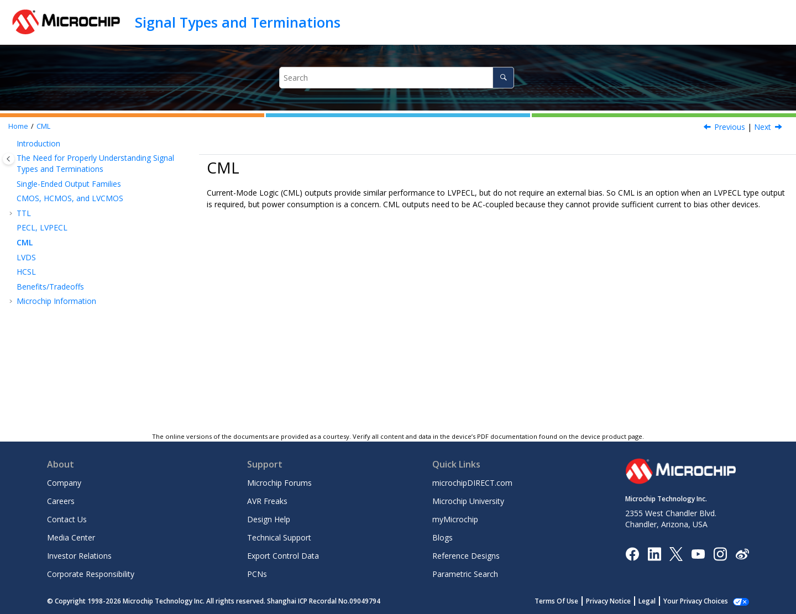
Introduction (38, 143)
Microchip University (468, 501)
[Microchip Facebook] (632, 553)
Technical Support (279, 537)
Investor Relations (79, 555)
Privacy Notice (620, 601)
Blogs (442, 537)
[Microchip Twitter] (676, 553)
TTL (24, 213)
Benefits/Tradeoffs (50, 286)
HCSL (26, 271)
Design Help (268, 519)
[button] (12, 143)
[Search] (503, 77)
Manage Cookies (701, 601)
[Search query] (397, 77)
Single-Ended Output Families (69, 184)
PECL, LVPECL (42, 227)
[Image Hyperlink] (698, 553)
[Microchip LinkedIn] (654, 553)
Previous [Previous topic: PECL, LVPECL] (729, 127)
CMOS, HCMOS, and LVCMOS (70, 198)
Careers (61, 501)
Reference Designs (466, 555)
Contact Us (67, 519)
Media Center (71, 537)
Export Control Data (283, 555)
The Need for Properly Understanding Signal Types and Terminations (95, 163)
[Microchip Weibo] (742, 553)
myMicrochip (455, 519)
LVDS (26, 257)
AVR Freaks (267, 501)
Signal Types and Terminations (238, 22)
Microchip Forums (279, 482)
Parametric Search (465, 574)
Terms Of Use (568, 601)
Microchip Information (56, 301)
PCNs (257, 574)
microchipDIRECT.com (472, 482)
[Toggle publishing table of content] (8, 159)
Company (64, 482)
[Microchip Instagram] (720, 553)
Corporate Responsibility (90, 574)
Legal (659, 601)
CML (43, 126)
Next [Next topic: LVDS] (762, 127)
